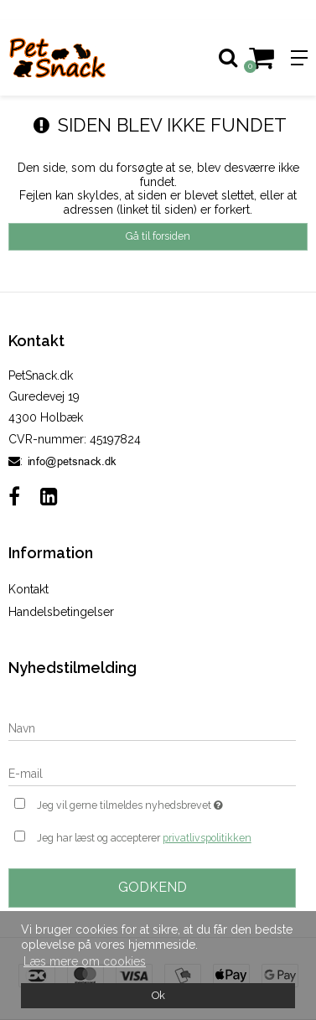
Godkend (152, 887)
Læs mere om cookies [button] (84, 961)
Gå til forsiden (158, 236)
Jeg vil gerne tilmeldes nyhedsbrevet (145, 803)
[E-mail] (152, 772)
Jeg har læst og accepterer (144, 838)
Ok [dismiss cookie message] (158, 995)
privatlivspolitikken (207, 837)
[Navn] (152, 727)
